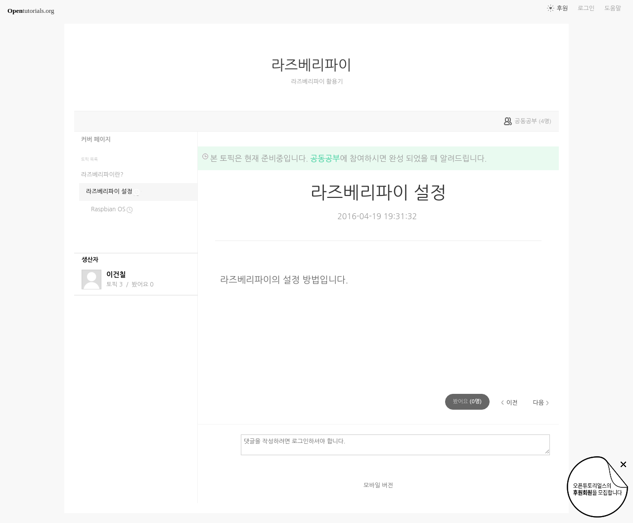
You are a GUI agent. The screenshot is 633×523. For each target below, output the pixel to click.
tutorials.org (30, 10)
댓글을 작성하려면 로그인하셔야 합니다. (395, 444)
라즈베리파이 (315, 65)
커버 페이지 (96, 140)
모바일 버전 (378, 485)
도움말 (612, 8)
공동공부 (325, 158)
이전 (512, 403)
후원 (562, 8)
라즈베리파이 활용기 (317, 82)
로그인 (586, 8)
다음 (538, 403)
